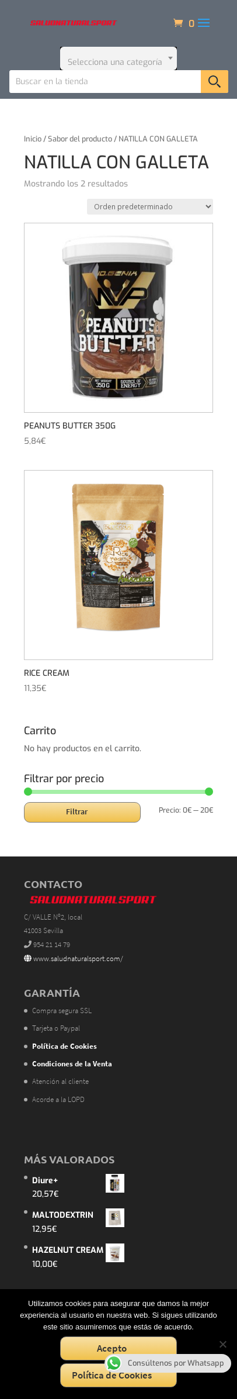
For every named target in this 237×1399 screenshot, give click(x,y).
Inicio (32, 139)
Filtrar (77, 811)
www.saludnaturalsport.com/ (73, 958)
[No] (222, 1344)
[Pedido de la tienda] (150, 207)
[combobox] (118, 58)
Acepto (112, 1348)
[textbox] (118, 58)
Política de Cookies (112, 1375)
